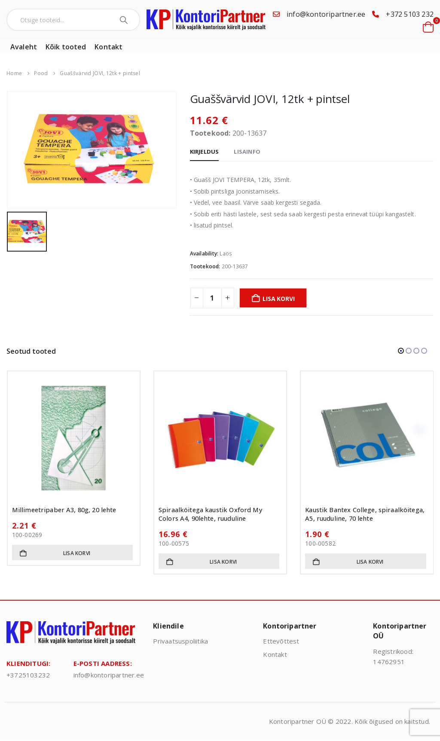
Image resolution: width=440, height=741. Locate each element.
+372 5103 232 (410, 14)
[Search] (124, 19)
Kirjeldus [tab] (204, 151)
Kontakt (108, 47)
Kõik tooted (66, 47)
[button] (401, 351)
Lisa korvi (278, 299)
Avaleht (23, 47)
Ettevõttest (281, 641)
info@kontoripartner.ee (326, 14)
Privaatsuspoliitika (180, 641)
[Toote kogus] (212, 298)
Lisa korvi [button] (76, 553)
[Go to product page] (73, 437)
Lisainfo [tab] (247, 151)
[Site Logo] (206, 19)
